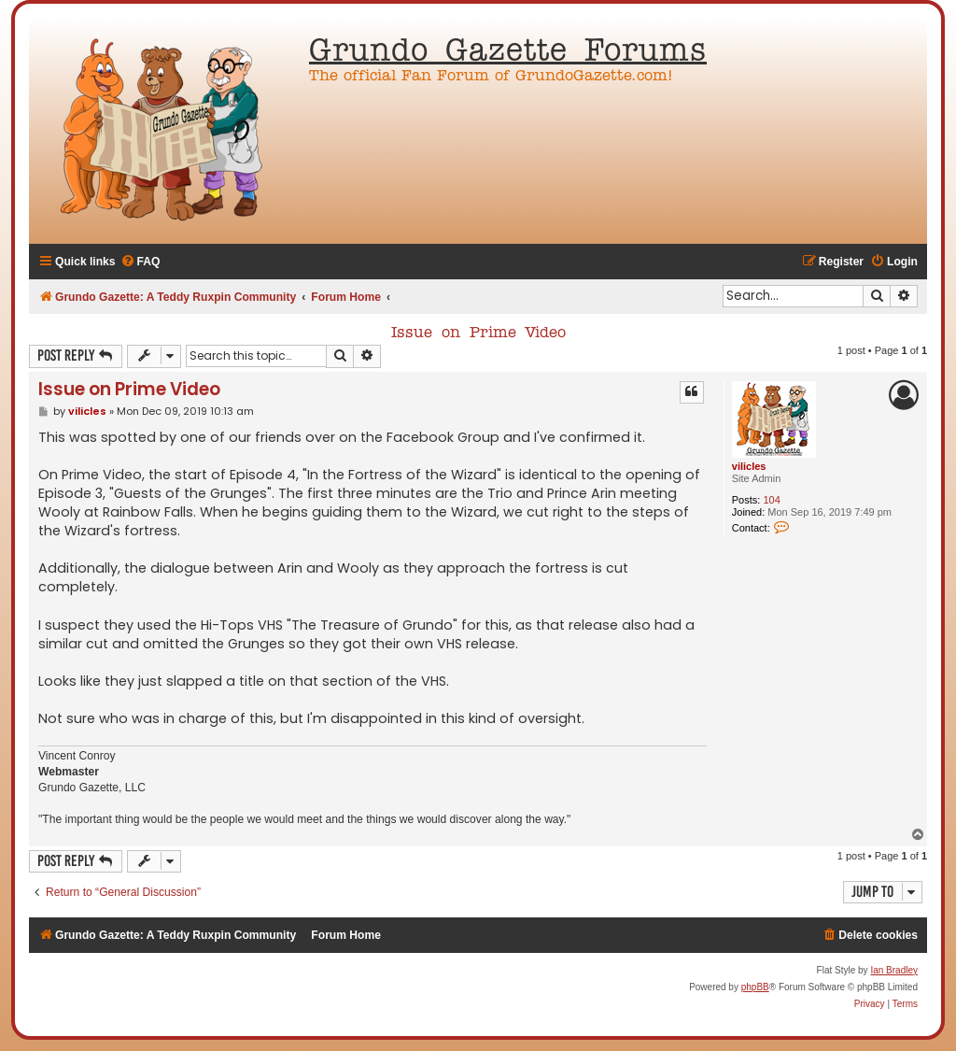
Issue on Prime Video (478, 333)
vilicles (749, 466)
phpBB (755, 987)
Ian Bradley (894, 970)
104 (771, 499)
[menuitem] (140, 262)
